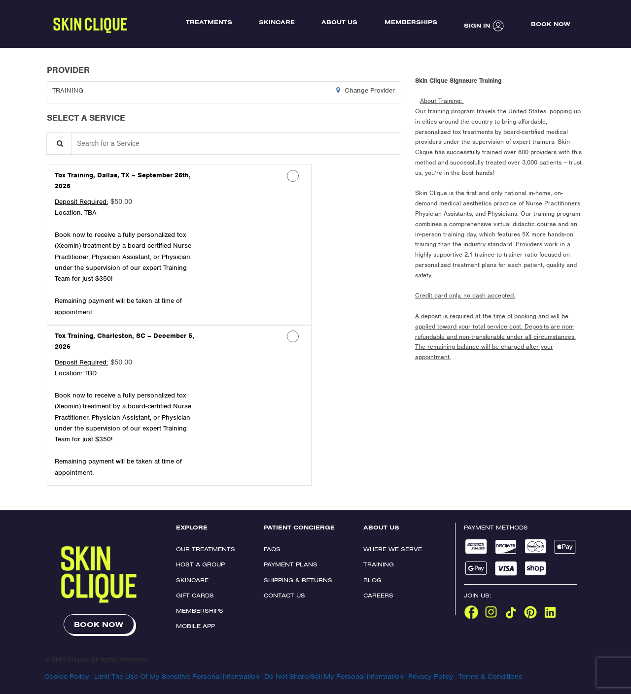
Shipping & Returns (298, 580)
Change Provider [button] (369, 90)
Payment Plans (290, 564)
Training (378, 564)
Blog (372, 580)
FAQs (272, 549)
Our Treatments (205, 549)
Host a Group (200, 564)
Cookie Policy (66, 676)
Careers (378, 595)
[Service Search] (59, 143)
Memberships (199, 610)
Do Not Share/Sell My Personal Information (333, 676)
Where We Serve (392, 549)
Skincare (192, 580)
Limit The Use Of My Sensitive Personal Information (176, 676)
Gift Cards (195, 595)
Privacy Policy (431, 676)
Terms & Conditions (490, 676)
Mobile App (195, 625)
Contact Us (284, 595)
